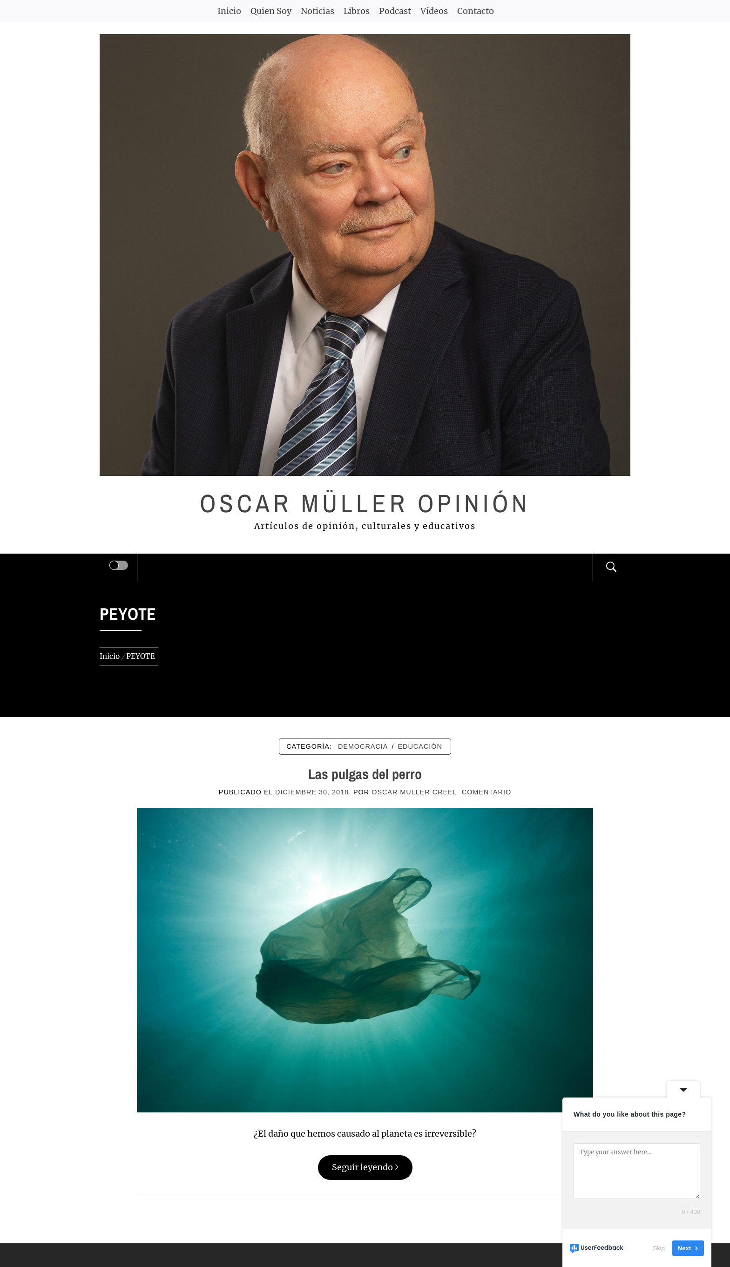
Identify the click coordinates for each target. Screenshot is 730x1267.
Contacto (475, 11)
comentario (486, 792)
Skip (659, 1248)
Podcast (395, 11)
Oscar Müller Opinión (365, 503)
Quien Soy (270, 11)
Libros (357, 11)
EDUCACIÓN (420, 746)
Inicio (229, 11)
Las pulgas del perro (365, 774)
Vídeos (434, 11)
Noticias (317, 11)
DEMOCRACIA (363, 746)
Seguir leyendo (365, 1167)
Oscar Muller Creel (414, 792)
